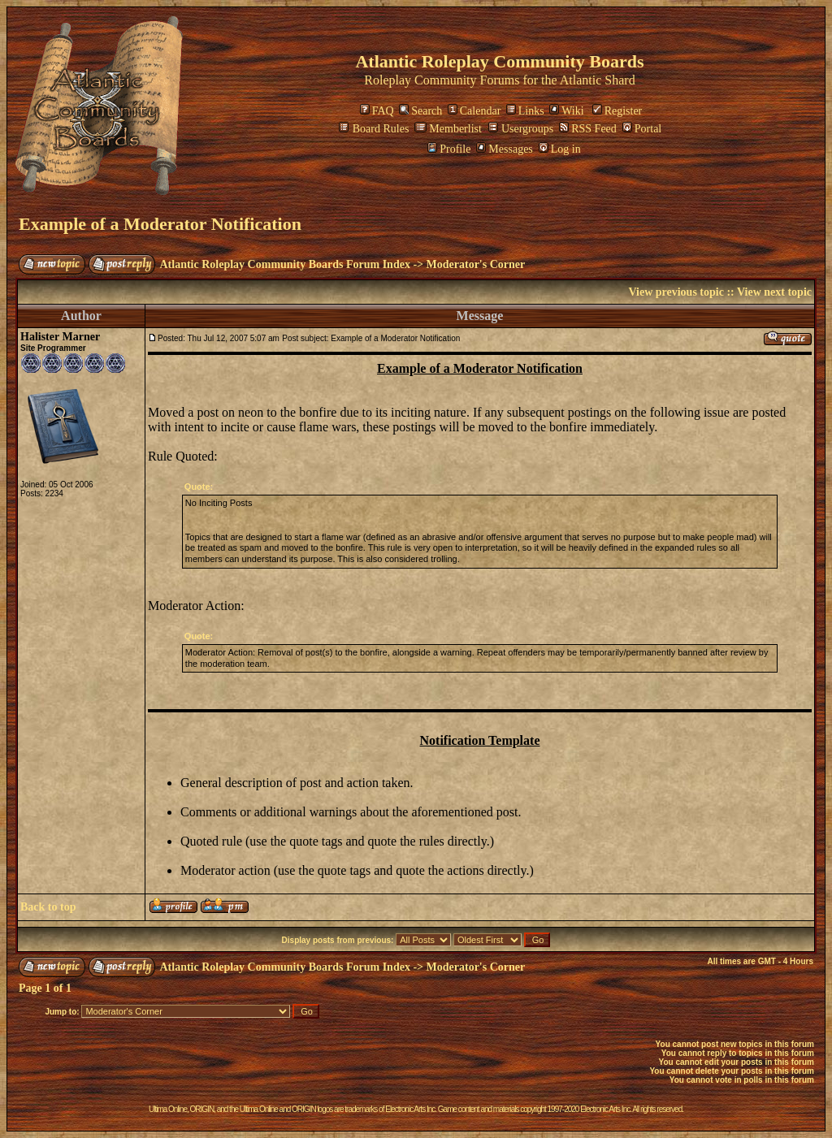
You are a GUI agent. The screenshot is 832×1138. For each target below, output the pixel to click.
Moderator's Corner (476, 264)
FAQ (377, 111)
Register (617, 111)
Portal (641, 129)
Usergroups (520, 129)
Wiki (566, 111)
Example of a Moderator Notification (160, 224)
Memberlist (448, 129)
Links (525, 111)
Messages (504, 149)
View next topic (774, 292)
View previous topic (675, 292)
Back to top (48, 907)
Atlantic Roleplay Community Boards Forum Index (285, 264)
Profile (448, 149)
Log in (560, 149)
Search (420, 111)
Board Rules (374, 129)
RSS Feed (588, 129)
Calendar (474, 111)
